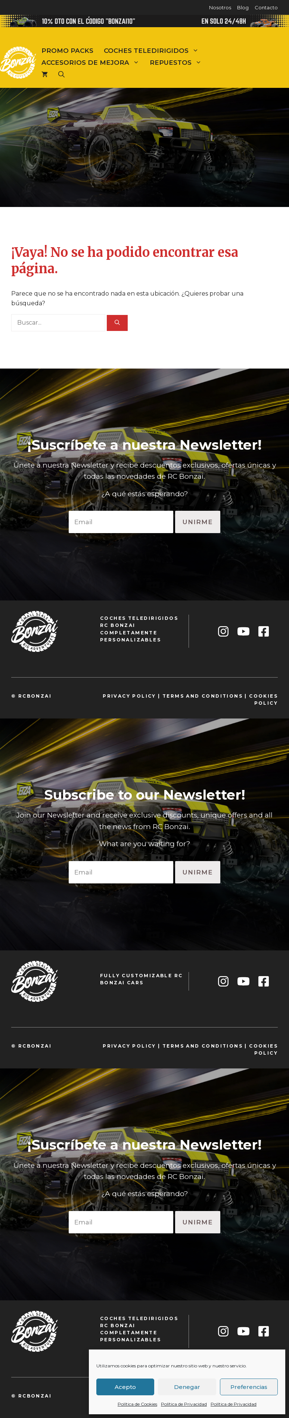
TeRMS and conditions (202, 695)
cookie (261, 695)
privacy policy (129, 695)
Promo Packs (67, 50)
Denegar (187, 1386)
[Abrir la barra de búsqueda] (61, 74)
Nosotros (220, 7)
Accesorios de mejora (92, 62)
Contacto (266, 7)
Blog (243, 7)
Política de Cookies (137, 1404)
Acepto (125, 1386)
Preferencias (248, 1386)
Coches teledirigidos (154, 51)
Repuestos (178, 62)
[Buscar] (117, 323)
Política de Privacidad (184, 1404)
